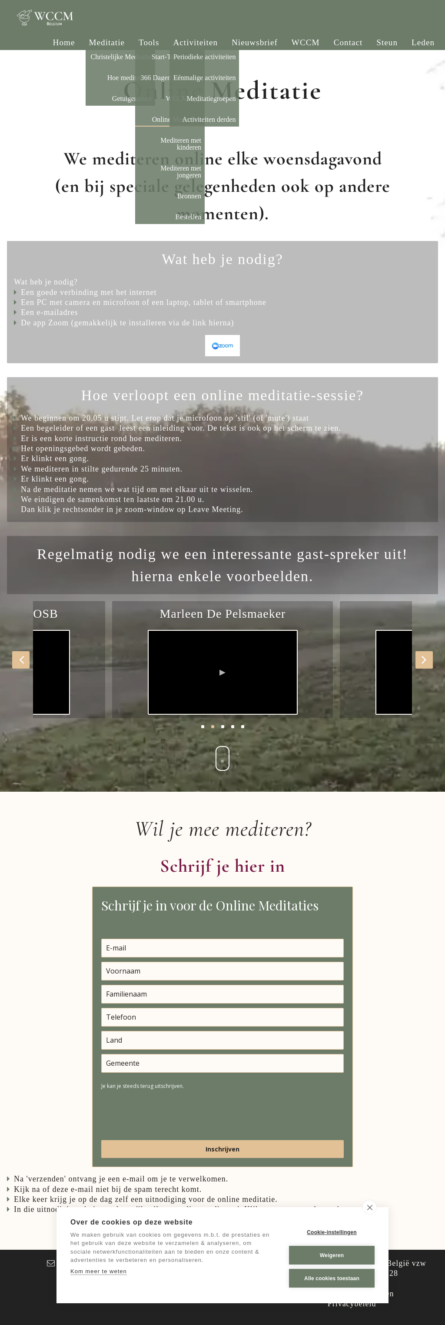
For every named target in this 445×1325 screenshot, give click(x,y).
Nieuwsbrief (255, 42)
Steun (387, 42)
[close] (369, 1207)
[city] (222, 1063)
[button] (21, 660)
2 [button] (212, 726)
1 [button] (202, 726)
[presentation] (167, 1114)
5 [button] (242, 726)
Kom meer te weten (98, 1271)
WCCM (306, 42)
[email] (222, 948)
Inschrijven (222, 1149)
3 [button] (222, 726)
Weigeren (332, 1255)
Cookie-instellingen (331, 1232)
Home (64, 42)
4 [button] (232, 726)
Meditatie (107, 42)
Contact (348, 42)
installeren (147, 322)
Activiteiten (195, 42)
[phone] (222, 1017)
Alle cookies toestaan (331, 1278)
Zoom (58, 322)
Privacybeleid (352, 1303)
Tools (149, 42)
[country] (222, 1040)
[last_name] (222, 994)
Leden (423, 42)
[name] (222, 971)
